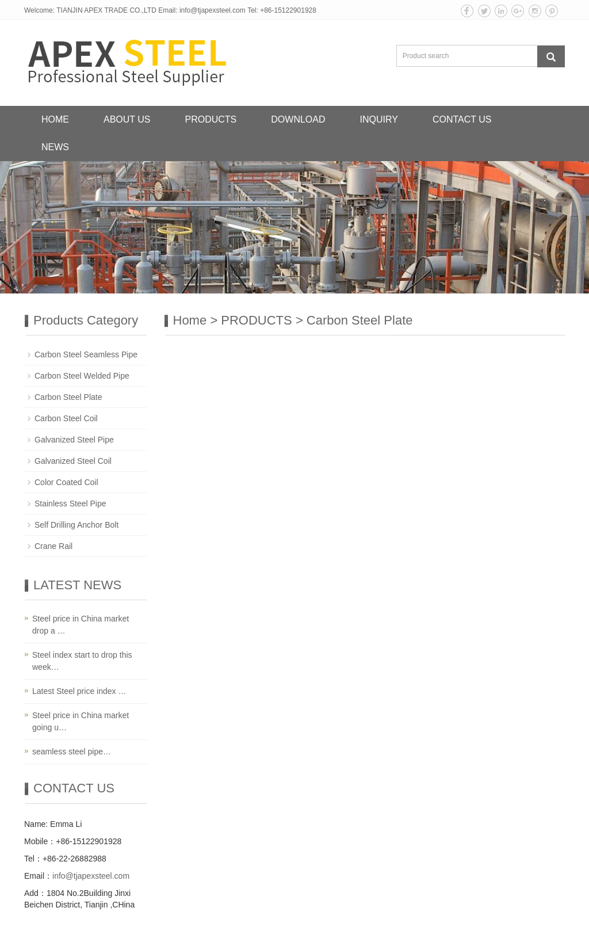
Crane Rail (53, 546)
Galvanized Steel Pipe (74, 439)
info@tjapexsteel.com (212, 10)
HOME (55, 119)
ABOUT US (127, 119)
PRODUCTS (211, 119)
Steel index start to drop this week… (82, 661)
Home (190, 320)
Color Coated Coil (66, 482)
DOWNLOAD (298, 119)
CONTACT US (462, 119)
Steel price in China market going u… (80, 721)
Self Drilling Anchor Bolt (76, 524)
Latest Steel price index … (79, 691)
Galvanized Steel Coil (73, 461)
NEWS (55, 147)
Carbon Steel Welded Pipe (82, 375)
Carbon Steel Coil (66, 418)
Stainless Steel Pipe (70, 503)
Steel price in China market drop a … (80, 624)
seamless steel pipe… (71, 751)
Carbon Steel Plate (360, 320)
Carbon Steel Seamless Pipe (86, 354)
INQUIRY (379, 119)
